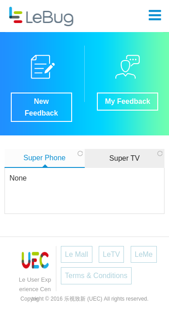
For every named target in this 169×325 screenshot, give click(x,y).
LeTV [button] (111, 254)
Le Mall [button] (76, 254)
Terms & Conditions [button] (96, 275)
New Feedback (41, 107)
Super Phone (44, 158)
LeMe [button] (144, 254)
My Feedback (127, 101)
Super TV (125, 158)
